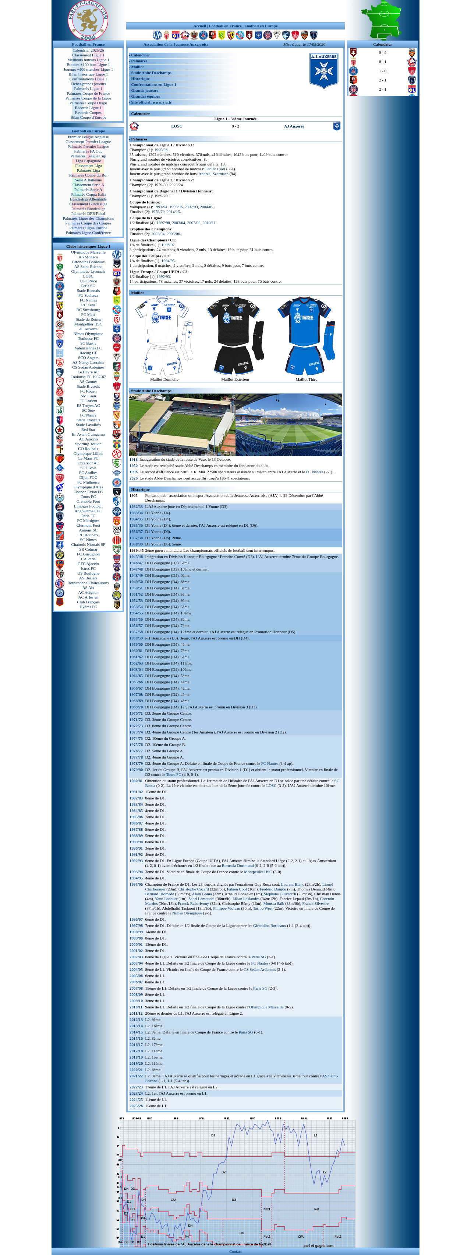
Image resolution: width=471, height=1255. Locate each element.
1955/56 (136, 619)
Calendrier (140, 55)
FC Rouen (88, 391)
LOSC (88, 276)
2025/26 (136, 1106)
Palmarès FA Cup (88, 151)
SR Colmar (88, 549)
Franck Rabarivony (193, 903)
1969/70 (136, 707)
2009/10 (136, 1000)
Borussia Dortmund (238, 865)
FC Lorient (88, 400)
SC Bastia (88, 343)
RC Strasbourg (88, 309)
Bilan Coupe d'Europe (88, 117)
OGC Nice (88, 281)
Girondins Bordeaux (88, 261)
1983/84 (136, 804)
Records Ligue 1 (88, 107)
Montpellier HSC (88, 324)
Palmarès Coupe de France (88, 93)
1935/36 (136, 525)
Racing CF (88, 353)
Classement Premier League (88, 141)
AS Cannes (88, 381)
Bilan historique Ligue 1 (88, 74)
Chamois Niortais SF (88, 544)
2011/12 (136, 1013)
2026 (134, 478)
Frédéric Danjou (273, 889)
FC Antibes (88, 472)
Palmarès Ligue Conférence (88, 232)
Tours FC (88, 496)
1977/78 (136, 757)
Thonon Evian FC (88, 491)
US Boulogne (88, 573)
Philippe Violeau (226, 908)
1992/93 (163, 276)
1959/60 (136, 644)
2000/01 (136, 944)
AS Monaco (88, 257)
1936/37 (136, 531)
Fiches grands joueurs (88, 83)
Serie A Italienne (88, 180)
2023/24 (136, 1093)
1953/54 (136, 606)
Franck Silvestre (315, 903)
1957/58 (136, 632)
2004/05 (206, 207)
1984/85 (136, 810)
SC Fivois (88, 468)
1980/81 (136, 780)
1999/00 (136, 938)
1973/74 (136, 732)
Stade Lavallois (88, 424)
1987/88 (136, 829)
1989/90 (136, 842)
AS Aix (88, 587)
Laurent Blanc (292, 884)
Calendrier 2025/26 (88, 50)
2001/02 (136, 950)
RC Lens (88, 305)
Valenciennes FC (88, 348)
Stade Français (88, 420)
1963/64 (136, 669)
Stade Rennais (88, 290)
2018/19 (136, 1057)
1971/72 (136, 719)
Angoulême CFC (88, 511)
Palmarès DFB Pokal (88, 213)
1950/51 (136, 588)
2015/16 (136, 1038)
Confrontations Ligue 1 (88, 79)
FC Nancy (88, 415)
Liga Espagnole (88, 160)
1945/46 (136, 556)
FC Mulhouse (88, 482)
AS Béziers (88, 578)
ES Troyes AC (88, 405)
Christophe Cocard (193, 889)
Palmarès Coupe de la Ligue (88, 98)
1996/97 (168, 245)
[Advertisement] (235, 11)
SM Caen (88, 396)
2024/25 (136, 1099)
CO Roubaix (88, 448)
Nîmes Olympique (88, 333)
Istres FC (88, 568)
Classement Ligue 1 (88, 55)
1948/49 (136, 575)
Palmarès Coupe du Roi (88, 175)
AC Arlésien (88, 597)
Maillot (137, 67)
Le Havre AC (88, 372)
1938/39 (136, 544)
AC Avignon (88, 592)
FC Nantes (88, 300)
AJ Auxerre (88, 329)
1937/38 (136, 538)
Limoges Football (88, 506)
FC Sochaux (88, 295)
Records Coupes (88, 112)
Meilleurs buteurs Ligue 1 (88, 59)
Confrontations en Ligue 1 (153, 84)
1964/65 (136, 675)
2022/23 (136, 1087)
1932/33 (136, 506)
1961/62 (136, 657)
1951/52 (136, 594)
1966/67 (136, 688)
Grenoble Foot (88, 501)
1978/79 (157, 211)
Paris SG (88, 285)
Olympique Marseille (88, 252)
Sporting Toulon (88, 444)
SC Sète (88, 410)
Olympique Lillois (88, 453)
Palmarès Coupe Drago (88, 103)
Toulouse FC (88, 338)
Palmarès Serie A (88, 189)
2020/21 (136, 1069)
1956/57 (136, 625)
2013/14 (136, 1026)
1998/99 (136, 932)
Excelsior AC (88, 463)
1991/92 (136, 854)
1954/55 (136, 613)
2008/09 (136, 994)
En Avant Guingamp (88, 434)
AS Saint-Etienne (88, 266)
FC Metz (88, 314)
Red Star (88, 429)
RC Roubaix (88, 535)
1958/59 (136, 638)
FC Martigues (88, 520)
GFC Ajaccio (88, 563)
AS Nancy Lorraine (88, 362)
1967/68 (136, 694)
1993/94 (160, 207)
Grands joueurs (144, 90)
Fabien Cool (215, 169)
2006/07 (136, 982)
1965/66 (136, 682)
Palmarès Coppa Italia (88, 194)
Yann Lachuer (166, 898)
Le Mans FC (88, 458)
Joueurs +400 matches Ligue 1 (88, 69)
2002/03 (191, 207)
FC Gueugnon (88, 554)
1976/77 (136, 751)
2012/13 (136, 1019)
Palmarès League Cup (88, 156)
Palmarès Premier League (88, 146)
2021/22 (136, 1076)
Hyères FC (88, 606)
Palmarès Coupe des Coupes (88, 223)
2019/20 (136, 1063)
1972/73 (136, 726)
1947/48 (136, 569)
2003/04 (178, 222)
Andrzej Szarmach (214, 173)
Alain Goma (202, 894)
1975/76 (136, 744)
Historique (140, 78)
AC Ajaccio (88, 439)
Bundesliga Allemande (88, 199)
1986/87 (136, 823)
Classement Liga (88, 165)
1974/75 (136, 738)
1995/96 (160, 149)
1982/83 (136, 798)
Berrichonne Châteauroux (88, 583)
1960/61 (136, 650)
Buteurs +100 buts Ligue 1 (88, 64)
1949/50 (136, 581)
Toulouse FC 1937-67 (88, 376)
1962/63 (136, 663)
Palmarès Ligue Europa (88, 228)
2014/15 (173, 211)
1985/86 (136, 817)
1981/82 (136, 791)
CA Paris (88, 559)
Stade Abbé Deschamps (151, 72)
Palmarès (139, 61)
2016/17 (136, 1044)
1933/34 (136, 512)
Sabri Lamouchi (201, 898)
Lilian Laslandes (246, 898)
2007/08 (194, 222)
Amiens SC (88, 530)
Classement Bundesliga (88, 204)
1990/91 (136, 848)
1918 (134, 459)
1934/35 (136, 519)
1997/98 (163, 222)
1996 (134, 472)
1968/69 (136, 700)
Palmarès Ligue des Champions (88, 218)
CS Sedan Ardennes (88, 367)
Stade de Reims (88, 319)
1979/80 (136, 769)
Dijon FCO (88, 477)
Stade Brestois (88, 386)
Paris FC (88, 515)
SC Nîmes (88, 539)
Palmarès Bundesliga (88, 208)
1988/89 (136, 835)
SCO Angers (88, 357)
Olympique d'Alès (88, 487)
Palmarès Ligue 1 (88, 88)
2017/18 (136, 1051)
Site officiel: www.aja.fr (151, 102)
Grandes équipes (145, 96)
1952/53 (136, 600)
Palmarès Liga (88, 170)
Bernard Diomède (159, 894)
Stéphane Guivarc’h (280, 894)
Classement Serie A (88, 184)
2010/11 (209, 222)
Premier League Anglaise (88, 137)
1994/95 (168, 260)
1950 (134, 465)
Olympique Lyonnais (88, 271)
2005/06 (173, 233)
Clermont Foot (88, 525)
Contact (235, 1251)
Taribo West (263, 908)
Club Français (88, 602)
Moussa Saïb (273, 903)
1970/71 (136, 713)
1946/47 (136, 563)
